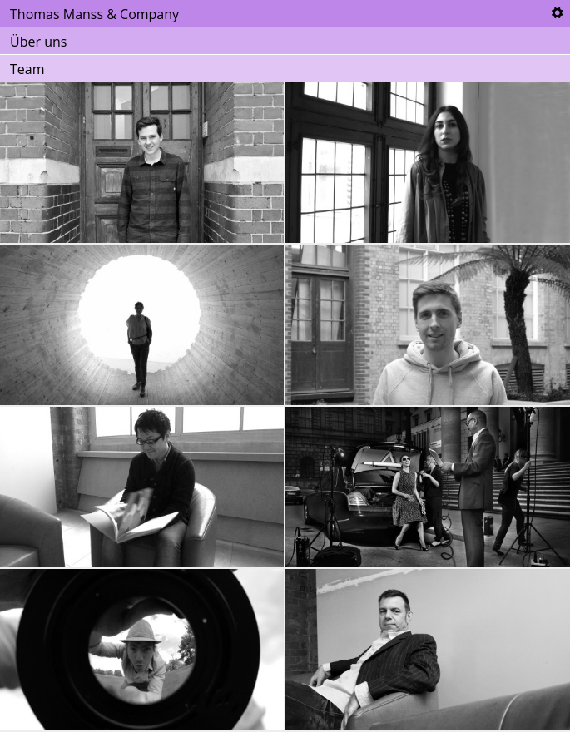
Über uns (38, 41)
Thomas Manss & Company (94, 14)
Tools (556, 13)
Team (27, 69)
